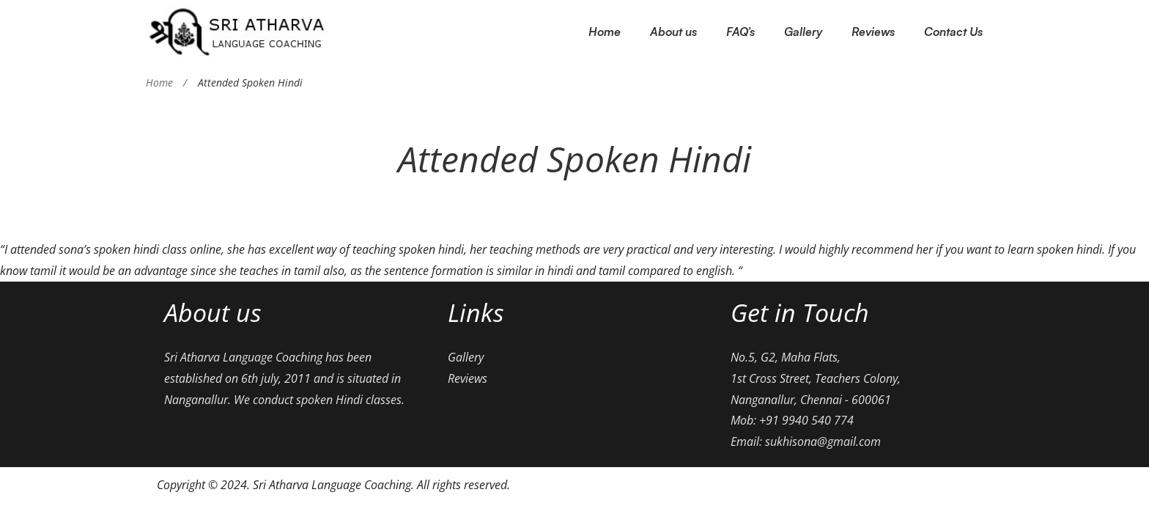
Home (159, 82)
